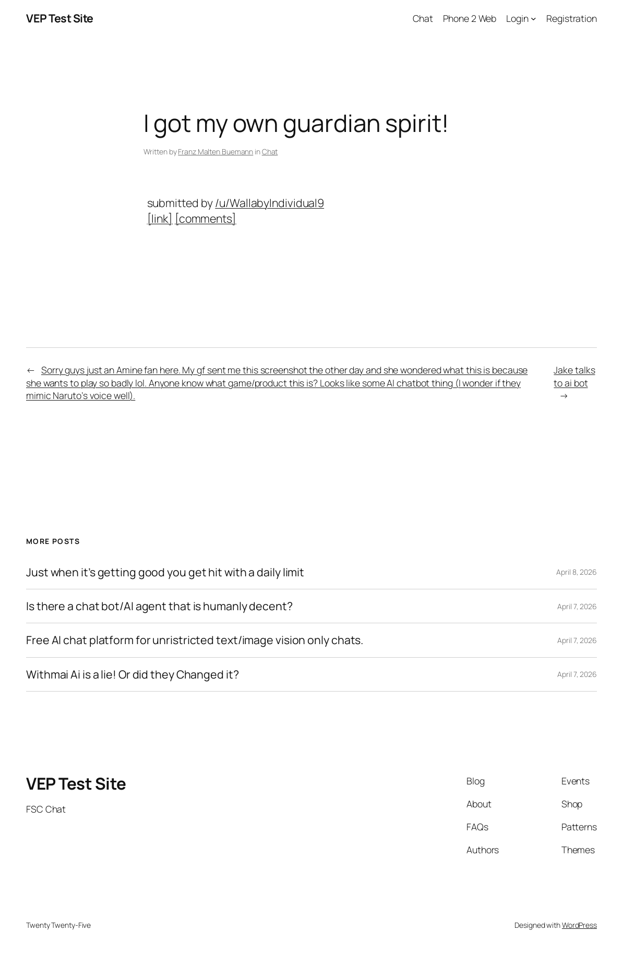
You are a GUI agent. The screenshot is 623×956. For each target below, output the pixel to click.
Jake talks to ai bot (574, 376)
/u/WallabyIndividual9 (269, 202)
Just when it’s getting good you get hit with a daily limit (165, 572)
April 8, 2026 (576, 572)
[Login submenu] (533, 18)
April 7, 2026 (577, 606)
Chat (270, 151)
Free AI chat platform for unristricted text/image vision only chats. (194, 640)
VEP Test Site (59, 18)
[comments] (205, 218)
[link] (160, 218)
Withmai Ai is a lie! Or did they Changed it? (132, 674)
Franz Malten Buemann (215, 151)
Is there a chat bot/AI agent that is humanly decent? (159, 606)
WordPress (579, 925)
